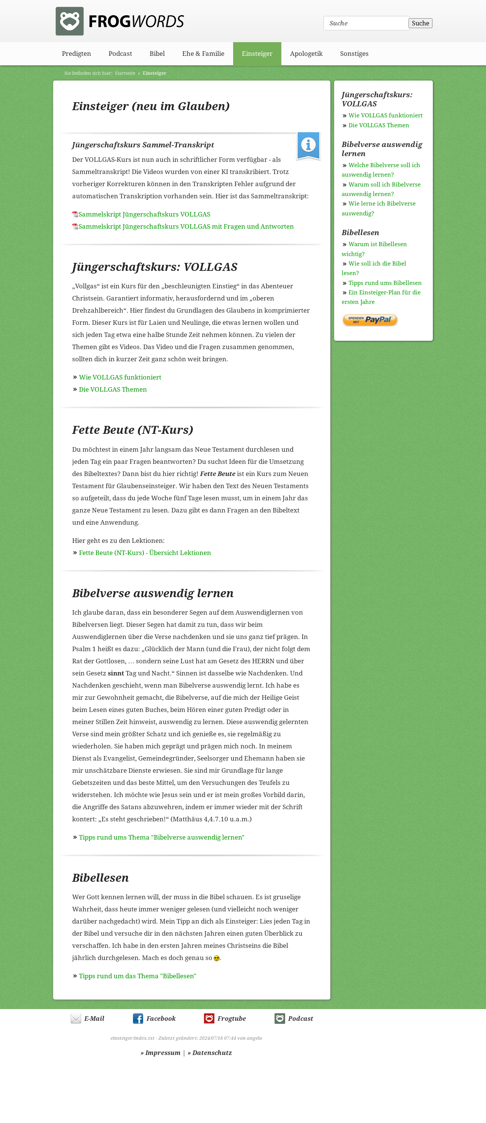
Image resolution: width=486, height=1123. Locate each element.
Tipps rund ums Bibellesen (385, 283)
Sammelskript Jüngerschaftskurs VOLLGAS (144, 214)
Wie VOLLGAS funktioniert (120, 377)
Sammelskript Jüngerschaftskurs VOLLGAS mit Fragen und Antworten (186, 226)
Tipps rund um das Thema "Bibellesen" (137, 976)
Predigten (76, 53)
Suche (420, 23)
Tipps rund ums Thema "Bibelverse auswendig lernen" (162, 837)
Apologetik (306, 53)
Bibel (157, 53)
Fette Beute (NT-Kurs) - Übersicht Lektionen (145, 553)
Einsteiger (257, 53)
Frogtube (232, 1018)
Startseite (125, 73)
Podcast (120, 53)
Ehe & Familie (203, 53)
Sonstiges (354, 53)
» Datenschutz (210, 1053)
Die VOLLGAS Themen (113, 389)
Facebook (161, 1018)
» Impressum (160, 1053)
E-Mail (94, 1018)
